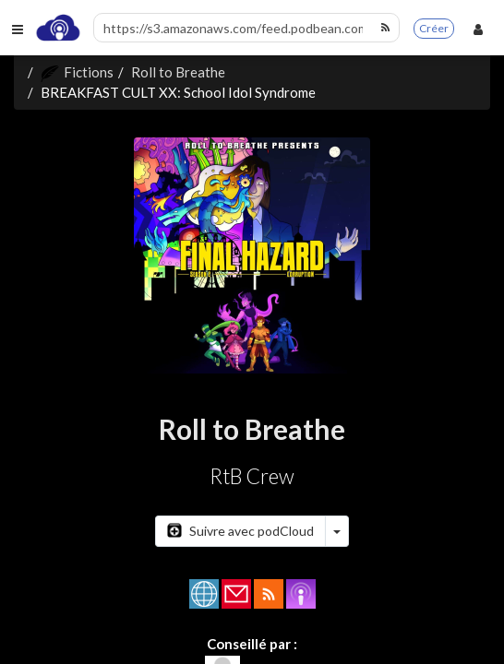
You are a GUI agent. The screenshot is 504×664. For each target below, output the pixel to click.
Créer (434, 28)
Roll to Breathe (178, 72)
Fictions (77, 72)
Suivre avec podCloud (240, 531)
